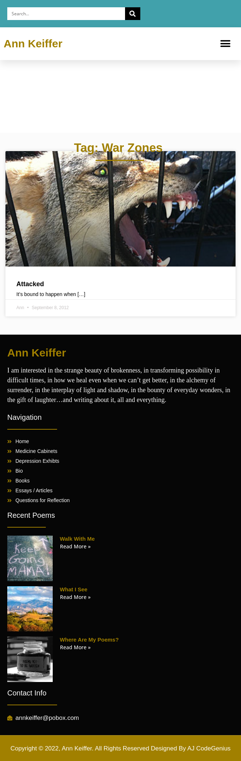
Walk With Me (77, 539)
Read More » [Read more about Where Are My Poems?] (75, 647)
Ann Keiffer (33, 44)
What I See (74, 589)
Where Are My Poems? (89, 639)
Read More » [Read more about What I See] (75, 597)
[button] (225, 44)
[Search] (132, 13)
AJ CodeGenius (208, 748)
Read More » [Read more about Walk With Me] (75, 546)
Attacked (30, 284)
